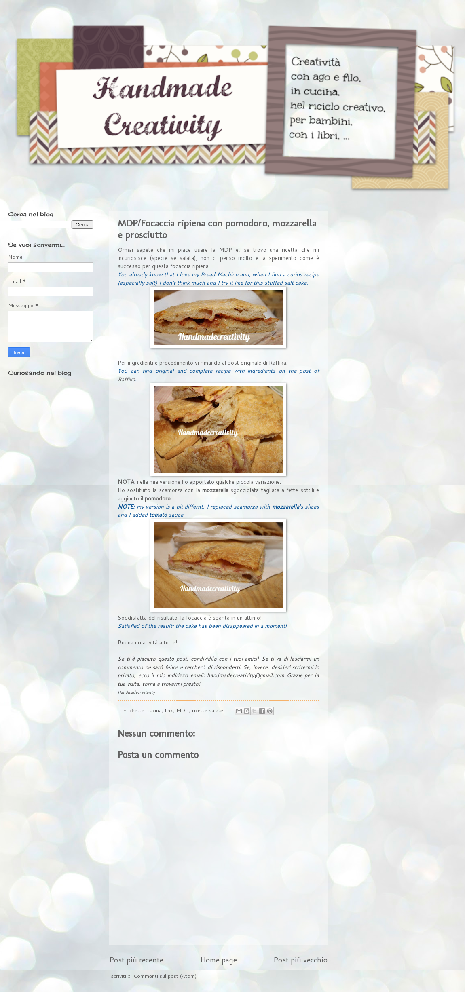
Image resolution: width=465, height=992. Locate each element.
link (169, 710)
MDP (182, 710)
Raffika (277, 362)
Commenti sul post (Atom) (165, 975)
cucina (154, 710)
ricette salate (207, 710)
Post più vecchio (300, 959)
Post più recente (136, 959)
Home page (218, 959)
